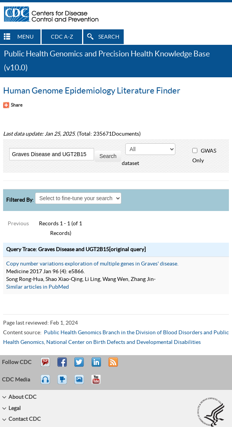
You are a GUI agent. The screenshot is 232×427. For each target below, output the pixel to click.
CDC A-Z (62, 37)
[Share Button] (12, 105)
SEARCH (108, 37)
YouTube (99, 382)
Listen (46, 382)
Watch (63, 382)
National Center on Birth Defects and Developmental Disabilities (123, 342)
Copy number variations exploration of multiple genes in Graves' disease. (92, 264)
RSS (112, 365)
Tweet (79, 365)
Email (45, 365)
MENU (25, 37)
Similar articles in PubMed (37, 287)
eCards (80, 382)
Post (95, 365)
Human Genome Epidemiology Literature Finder (91, 91)
